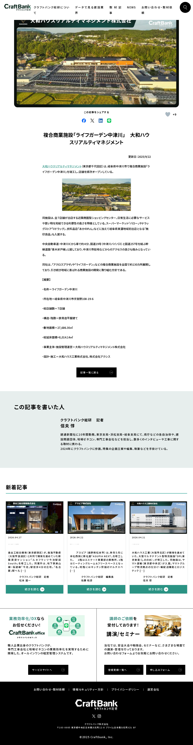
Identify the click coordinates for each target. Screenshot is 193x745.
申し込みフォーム (160, 670)
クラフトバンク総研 (17, 7)
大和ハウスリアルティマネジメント (62, 166)
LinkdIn (101, 120)
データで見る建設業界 (89, 10)
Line (109, 120)
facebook (84, 120)
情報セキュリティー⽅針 (88, 689)
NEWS (131, 7)
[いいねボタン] (167, 114)
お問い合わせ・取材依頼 (157, 10)
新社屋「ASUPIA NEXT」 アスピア (96, 544)
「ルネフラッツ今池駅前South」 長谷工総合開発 (34, 544)
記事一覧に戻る (89, 372)
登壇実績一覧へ (117, 670)
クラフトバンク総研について (51, 10)
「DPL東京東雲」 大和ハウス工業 (157, 544)
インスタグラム (99, 716)
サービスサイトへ (42, 670)
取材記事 (115, 10)
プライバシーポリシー (125, 689)
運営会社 (153, 689)
